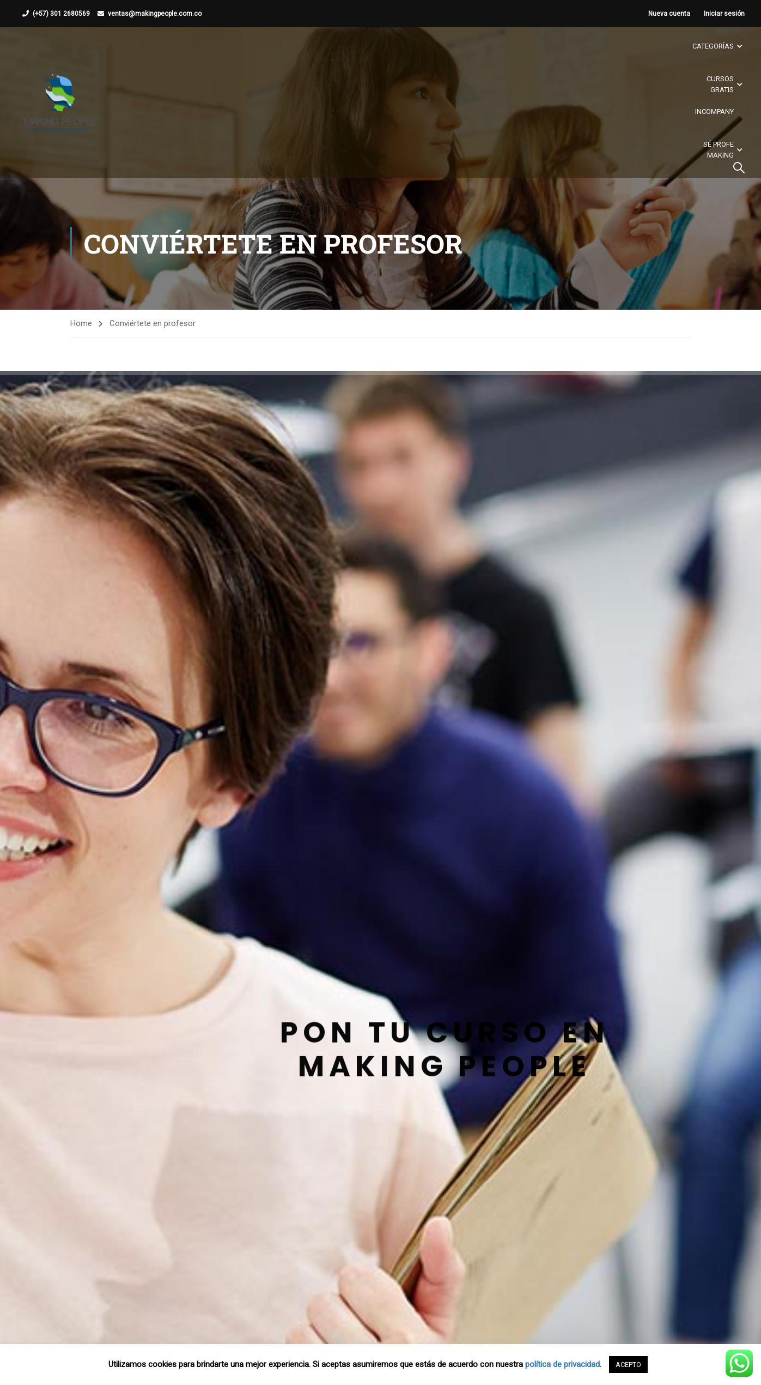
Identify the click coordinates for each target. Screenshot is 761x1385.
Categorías (713, 46)
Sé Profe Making (718, 149)
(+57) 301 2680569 (61, 13)
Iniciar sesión (724, 13)
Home (81, 323)
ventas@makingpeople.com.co (155, 13)
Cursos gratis (720, 84)
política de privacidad (562, 1364)
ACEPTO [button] (628, 1364)
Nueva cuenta (669, 13)
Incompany (714, 111)
